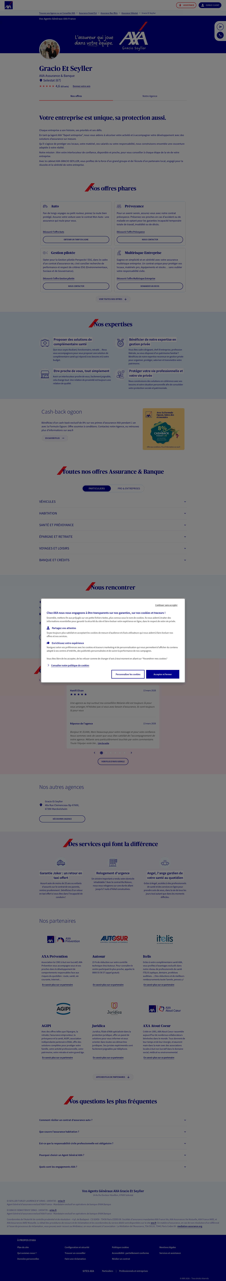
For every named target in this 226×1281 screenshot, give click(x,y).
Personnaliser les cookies (128, 674)
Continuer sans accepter (166, 605)
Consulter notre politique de (70, 665)
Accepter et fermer (163, 674)
